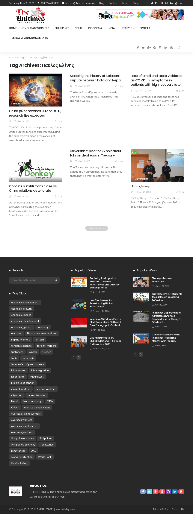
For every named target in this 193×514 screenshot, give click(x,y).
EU (14, 179)
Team (125, 3)
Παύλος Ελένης (140, 186)
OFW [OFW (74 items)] (50, 401)
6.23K (119, 161)
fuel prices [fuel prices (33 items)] (17, 351)
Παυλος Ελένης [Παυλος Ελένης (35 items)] (19, 463)
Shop (136, 3)
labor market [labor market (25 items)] (18, 370)
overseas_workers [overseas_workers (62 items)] (22, 432)
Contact (113, 3)
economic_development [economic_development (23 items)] (25, 321)
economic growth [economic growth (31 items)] (21, 308)
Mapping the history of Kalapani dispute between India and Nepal (95, 77)
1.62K (58, 121)
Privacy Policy (160, 509)
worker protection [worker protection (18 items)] (22, 456)
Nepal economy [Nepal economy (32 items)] (32, 401)
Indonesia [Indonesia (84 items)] (28, 358)
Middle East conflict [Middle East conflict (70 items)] (22, 382)
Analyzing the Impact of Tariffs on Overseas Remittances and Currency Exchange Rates (104, 283)
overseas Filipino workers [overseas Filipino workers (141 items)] (26, 413)
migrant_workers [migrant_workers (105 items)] (45, 388)
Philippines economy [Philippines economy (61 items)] (23, 444)
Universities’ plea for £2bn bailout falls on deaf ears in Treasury (95, 153)
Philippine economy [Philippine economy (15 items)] (22, 438)
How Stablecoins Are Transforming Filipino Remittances (101, 303)
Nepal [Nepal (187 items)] (14, 401)
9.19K (180, 192)
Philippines (62, 28)
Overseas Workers (35, 28)
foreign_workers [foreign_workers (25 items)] (46, 345)
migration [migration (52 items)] (16, 395)
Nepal (78, 28)
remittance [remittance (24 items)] (47, 444)
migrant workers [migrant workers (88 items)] (20, 388)
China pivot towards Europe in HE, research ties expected (35, 113)
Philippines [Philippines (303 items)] (45, 438)
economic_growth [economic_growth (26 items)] (21, 327)
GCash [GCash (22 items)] (33, 351)
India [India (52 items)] (14, 358)
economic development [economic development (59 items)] (25, 302)
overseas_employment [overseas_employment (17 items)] (24, 426)
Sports (145, 28)
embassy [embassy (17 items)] (16, 333)
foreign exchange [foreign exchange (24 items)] (21, 345)
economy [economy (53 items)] (43, 327)
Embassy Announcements (30, 38)
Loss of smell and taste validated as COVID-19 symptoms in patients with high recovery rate (156, 80)
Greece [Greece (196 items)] (46, 351)
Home (13, 28)
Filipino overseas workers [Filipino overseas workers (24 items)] (41, 333)
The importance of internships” (162, 280)
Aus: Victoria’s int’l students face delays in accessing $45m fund (167, 297)
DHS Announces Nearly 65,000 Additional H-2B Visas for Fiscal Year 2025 (105, 341)
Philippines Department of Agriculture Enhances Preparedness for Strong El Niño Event (166, 317)
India (111, 28)
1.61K (119, 86)
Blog (101, 3)
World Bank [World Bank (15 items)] (45, 456)
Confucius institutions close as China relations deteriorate (33, 188)
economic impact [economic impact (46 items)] (21, 314)
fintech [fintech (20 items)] (39, 339)
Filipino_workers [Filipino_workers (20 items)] (20, 339)
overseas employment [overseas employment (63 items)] (37, 407)
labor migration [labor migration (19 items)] (40, 370)
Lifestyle (126, 28)
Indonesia (95, 28)
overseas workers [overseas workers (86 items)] (21, 419)
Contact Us (178, 509)
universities (20, 104)
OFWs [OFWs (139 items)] (15, 407)
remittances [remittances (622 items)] (18, 450)
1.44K (180, 90)
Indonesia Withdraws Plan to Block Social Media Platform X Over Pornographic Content (105, 322)
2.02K (58, 196)
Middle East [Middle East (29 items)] (37, 376)
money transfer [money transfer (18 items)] (37, 395)
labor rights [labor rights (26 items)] (18, 376)
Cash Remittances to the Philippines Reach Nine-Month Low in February (166, 338)
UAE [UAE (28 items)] (33, 450)
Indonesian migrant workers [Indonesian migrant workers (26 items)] (27, 364)
